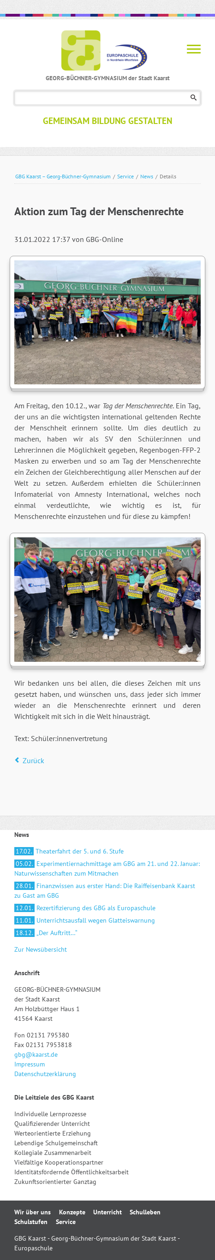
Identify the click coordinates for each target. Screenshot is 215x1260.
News (146, 176)
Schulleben (145, 1212)
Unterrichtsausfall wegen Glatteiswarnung (84, 920)
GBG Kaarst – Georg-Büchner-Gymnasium (63, 176)
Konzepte (72, 1212)
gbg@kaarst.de (36, 1054)
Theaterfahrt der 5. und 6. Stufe (69, 851)
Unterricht (107, 1212)
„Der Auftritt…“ (46, 933)
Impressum (29, 1064)
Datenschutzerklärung (45, 1074)
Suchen (193, 98)
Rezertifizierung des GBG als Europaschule (84, 908)
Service (125, 176)
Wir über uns (32, 1212)
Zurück (33, 760)
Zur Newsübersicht (40, 949)
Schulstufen (31, 1222)
